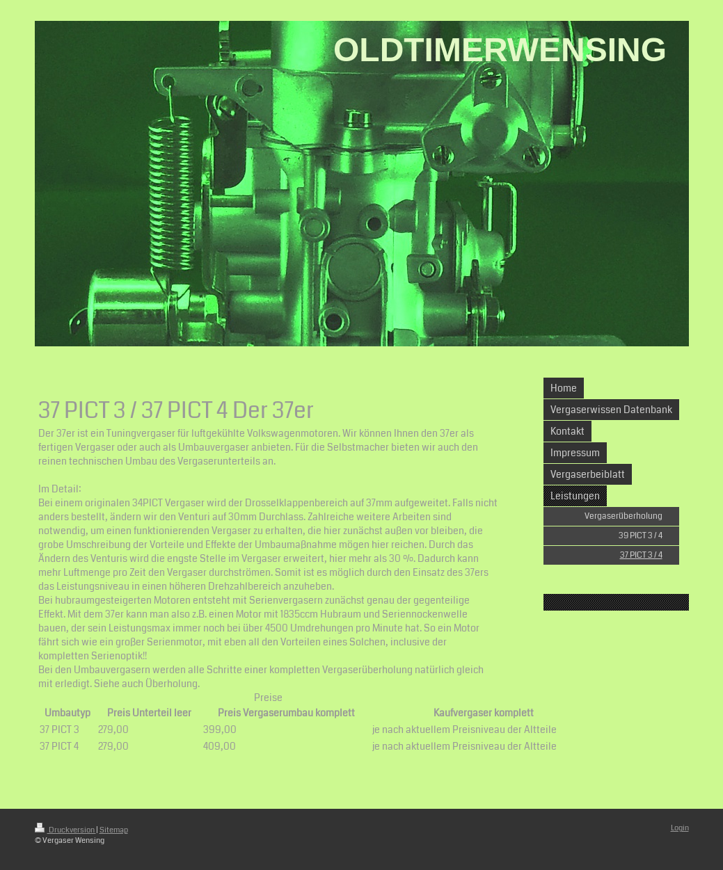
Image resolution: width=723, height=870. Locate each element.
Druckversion (65, 830)
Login (680, 828)
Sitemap (114, 830)
